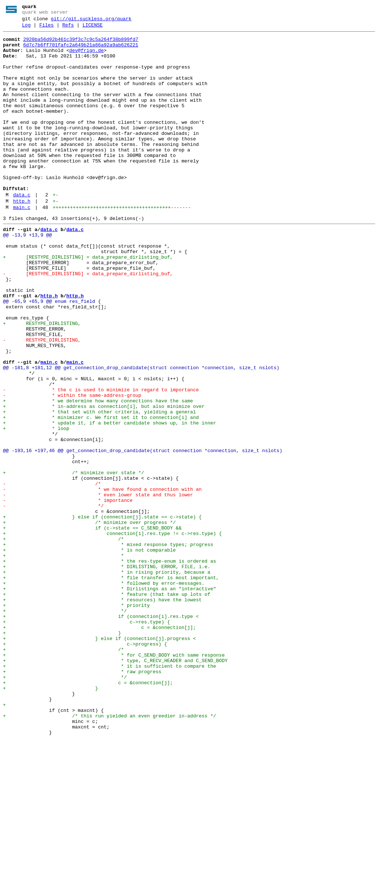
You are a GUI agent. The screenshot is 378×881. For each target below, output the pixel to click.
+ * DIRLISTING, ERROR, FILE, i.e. (106, 674)
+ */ (65, 727)
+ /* (63, 640)
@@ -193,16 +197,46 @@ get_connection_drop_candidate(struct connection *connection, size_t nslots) (142, 534)
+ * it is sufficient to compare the (109, 793)
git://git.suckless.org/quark (91, 21)
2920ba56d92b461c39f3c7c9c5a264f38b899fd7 (80, 44)
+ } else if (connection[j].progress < (99, 760)
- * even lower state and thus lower (98, 587)
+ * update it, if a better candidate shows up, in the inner (109, 501)
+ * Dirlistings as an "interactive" (109, 700)
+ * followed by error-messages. (104, 694)
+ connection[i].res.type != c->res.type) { (112, 634)
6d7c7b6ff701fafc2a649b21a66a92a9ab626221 (80, 50)
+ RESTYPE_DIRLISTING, (42, 382)
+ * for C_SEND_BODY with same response (114, 780)
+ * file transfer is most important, (111, 687)
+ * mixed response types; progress (108, 647)
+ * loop (36, 508)
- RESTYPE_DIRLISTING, (42, 402)
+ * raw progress (82, 800)
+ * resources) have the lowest (102, 713)
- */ (53, 601)
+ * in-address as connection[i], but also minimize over (104, 481)
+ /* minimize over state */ (73, 561)
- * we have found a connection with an (102, 581)
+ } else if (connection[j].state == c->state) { (102, 614)
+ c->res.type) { (86, 740)
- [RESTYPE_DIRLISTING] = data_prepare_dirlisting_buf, (88, 322)
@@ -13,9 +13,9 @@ (27, 276)
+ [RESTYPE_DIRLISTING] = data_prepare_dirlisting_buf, (88, 302)
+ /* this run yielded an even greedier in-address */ (109, 853)
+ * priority (76, 720)
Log (26, 28)
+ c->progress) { (85, 766)
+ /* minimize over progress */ (89, 621)
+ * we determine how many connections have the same (98, 475)
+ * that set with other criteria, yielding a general (99, 488)
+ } (62, 753)
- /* (52, 574)
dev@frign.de (86, 57)
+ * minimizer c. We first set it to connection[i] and (101, 495)
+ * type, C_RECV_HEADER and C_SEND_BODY (115, 786)
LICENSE (92, 28)
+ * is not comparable (89, 654)
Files (46, 28)
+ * (63, 660)
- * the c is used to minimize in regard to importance (101, 461)
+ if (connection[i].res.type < (101, 733)
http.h (21, 237)
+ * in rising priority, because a (106, 680)
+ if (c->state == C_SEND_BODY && (92, 627)
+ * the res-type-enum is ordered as (109, 667)
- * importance (68, 594)
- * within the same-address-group (72, 468)
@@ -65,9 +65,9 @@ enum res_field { (52, 355)
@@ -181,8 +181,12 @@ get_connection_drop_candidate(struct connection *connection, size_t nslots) (141, 435)
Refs (68, 28)
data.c (21, 230)
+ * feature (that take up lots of (106, 707)
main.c (21, 245)
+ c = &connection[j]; (99, 747)
